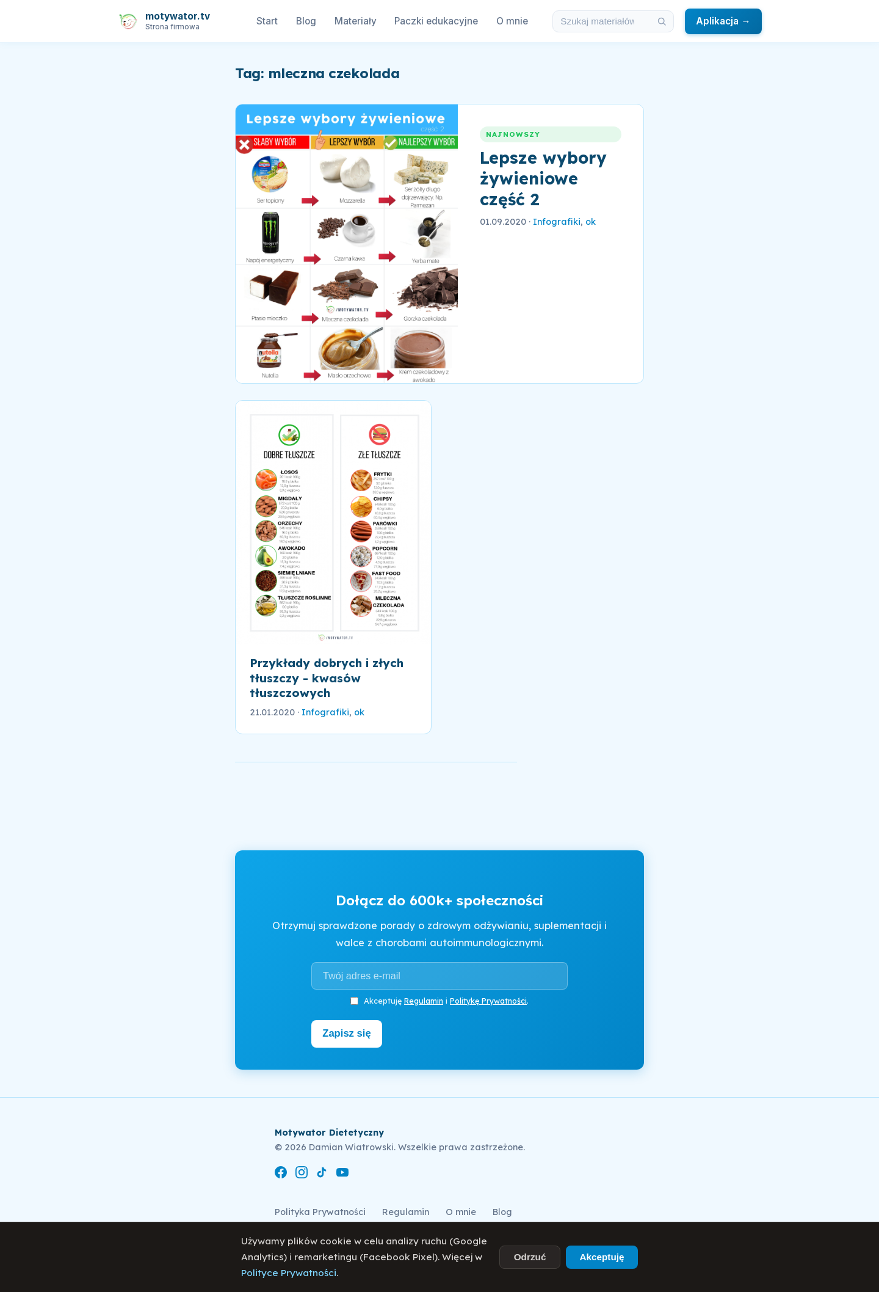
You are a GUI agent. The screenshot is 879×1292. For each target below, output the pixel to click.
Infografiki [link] (557, 221)
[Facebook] (281, 1172)
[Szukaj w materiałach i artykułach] (602, 21)
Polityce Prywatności (288, 1273)
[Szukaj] (662, 21)
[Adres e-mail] (439, 975)
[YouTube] (342, 1172)
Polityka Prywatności (320, 1210)
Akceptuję (601, 1257)
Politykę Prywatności (488, 1000)
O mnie (512, 21)
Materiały (356, 21)
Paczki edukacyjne (436, 21)
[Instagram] (301, 1172)
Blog (306, 21)
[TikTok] (322, 1172)
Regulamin (423, 1000)
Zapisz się (348, 1032)
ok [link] (590, 221)
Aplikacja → (723, 21)
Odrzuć (530, 1257)
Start (267, 21)
